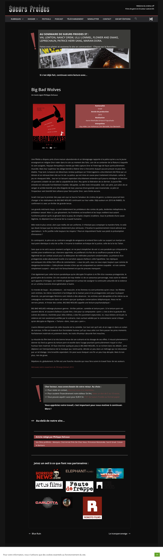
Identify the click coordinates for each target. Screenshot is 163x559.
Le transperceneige (119, 533)
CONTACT (107, 19)
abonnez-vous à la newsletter (81, 390)
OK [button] (157, 554)
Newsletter (93, 19)
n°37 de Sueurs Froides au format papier (102, 397)
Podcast (59, 19)
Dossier (31, 19)
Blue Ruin (35, 533)
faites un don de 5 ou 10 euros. (106, 393)
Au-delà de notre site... (50, 420)
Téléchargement (75, 19)
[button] (22, 19)
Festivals (46, 19)
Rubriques (16, 19)
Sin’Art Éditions (123, 19)
